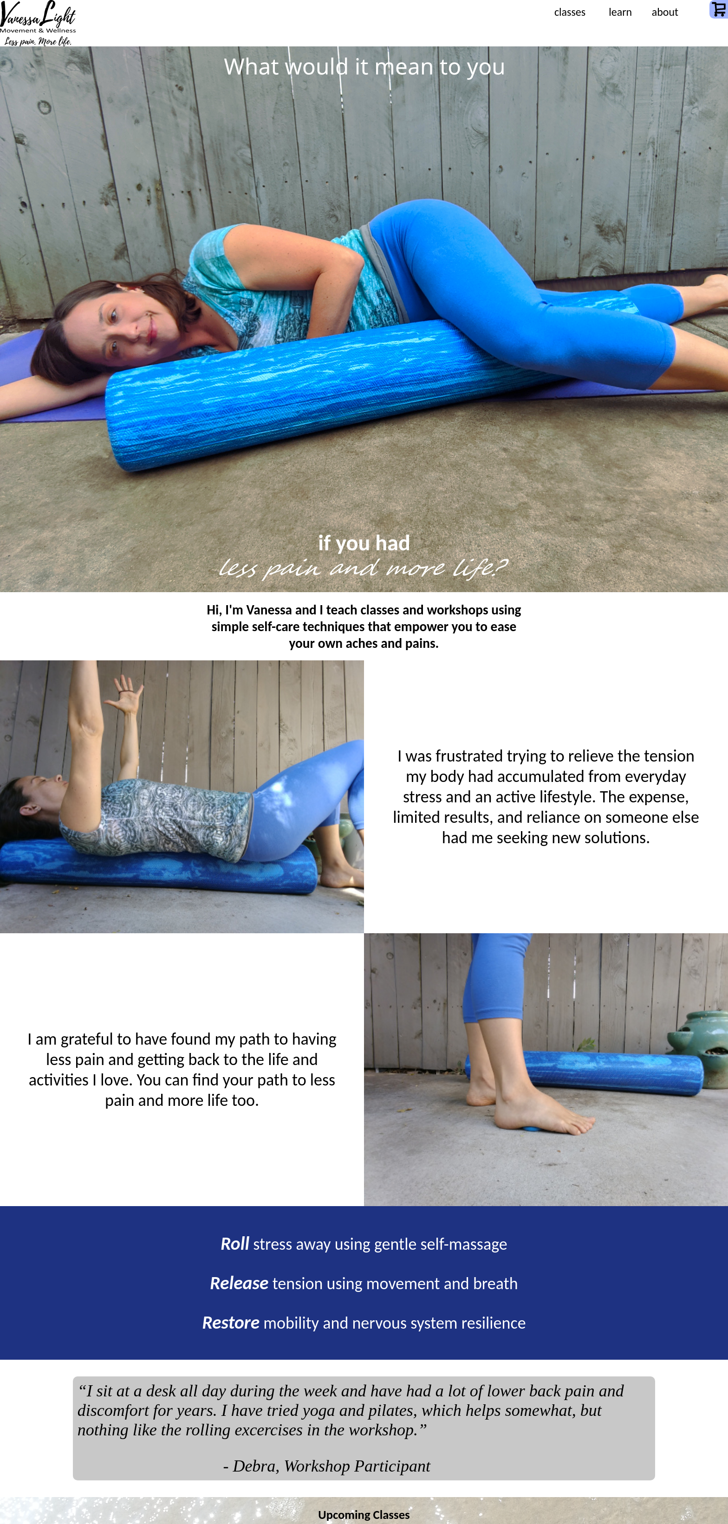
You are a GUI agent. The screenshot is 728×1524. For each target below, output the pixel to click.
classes (569, 12)
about (665, 12)
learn (620, 12)
